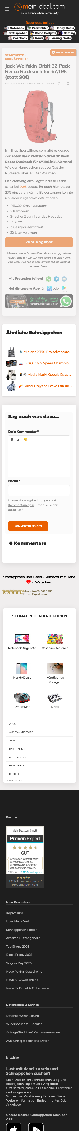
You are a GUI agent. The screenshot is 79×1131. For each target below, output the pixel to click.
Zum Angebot (39, 242)
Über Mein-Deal (17, 921)
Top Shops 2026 (17, 946)
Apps (12, 740)
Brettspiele (16, 765)
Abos (12, 723)
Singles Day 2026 (19, 963)
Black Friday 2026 (19, 955)
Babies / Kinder (18, 748)
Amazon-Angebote (21, 732)
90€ (23, 187)
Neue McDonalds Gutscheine (27, 988)
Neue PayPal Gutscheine (24, 971)
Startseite (14, 55)
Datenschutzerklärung (22, 1016)
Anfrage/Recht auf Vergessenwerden (33, 1032)
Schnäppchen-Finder (21, 930)
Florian (8, 83)
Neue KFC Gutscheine (22, 980)
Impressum (14, 913)
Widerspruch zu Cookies (24, 1024)
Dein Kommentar (23, 432)
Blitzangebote (18, 757)
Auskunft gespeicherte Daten (27, 1041)
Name (14, 481)
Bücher (14, 774)
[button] (12, 439)
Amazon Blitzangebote (23, 938)
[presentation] (12, 439)
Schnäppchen (17, 58)
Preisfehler (64, 1088)
